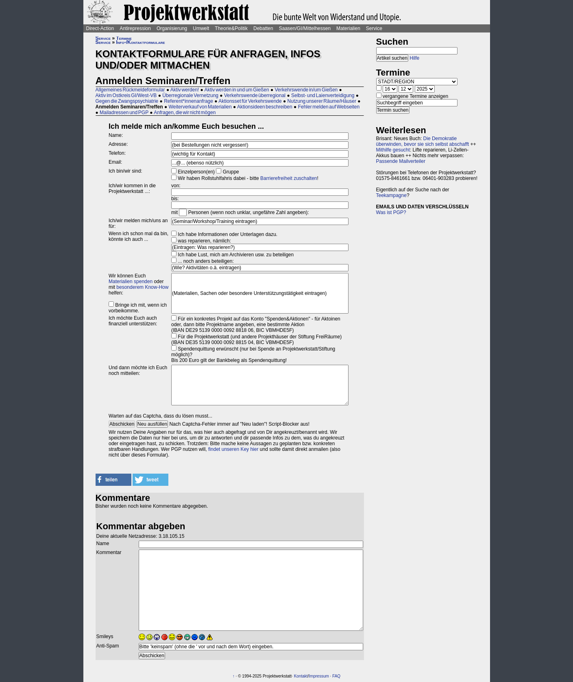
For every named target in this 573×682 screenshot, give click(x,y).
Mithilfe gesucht (393, 150)
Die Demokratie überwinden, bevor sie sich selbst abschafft (422, 141)
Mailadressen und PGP (124, 112)
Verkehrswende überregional (254, 95)
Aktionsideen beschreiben (264, 107)
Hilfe (414, 58)
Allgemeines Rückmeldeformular (130, 90)
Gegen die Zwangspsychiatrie (127, 101)
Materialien (348, 28)
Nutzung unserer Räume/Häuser (322, 101)
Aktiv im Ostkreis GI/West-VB (126, 95)
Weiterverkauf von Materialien (199, 107)
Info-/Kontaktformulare (140, 42)
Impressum (319, 676)
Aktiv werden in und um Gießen (236, 90)
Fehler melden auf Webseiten (329, 107)
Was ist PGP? (391, 212)
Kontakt (301, 676)
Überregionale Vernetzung (190, 95)
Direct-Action (100, 28)
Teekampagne (391, 195)
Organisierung (172, 28)
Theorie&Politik (231, 28)
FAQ (336, 676)
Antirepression (135, 28)
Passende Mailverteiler (400, 161)
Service (374, 28)
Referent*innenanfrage (188, 101)
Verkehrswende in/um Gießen (306, 90)
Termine (124, 38)
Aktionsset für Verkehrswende (249, 101)
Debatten (263, 28)
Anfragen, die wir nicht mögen (185, 112)
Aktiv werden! (184, 90)
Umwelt (201, 28)
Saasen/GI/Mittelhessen (305, 28)
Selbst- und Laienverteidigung (322, 95)
